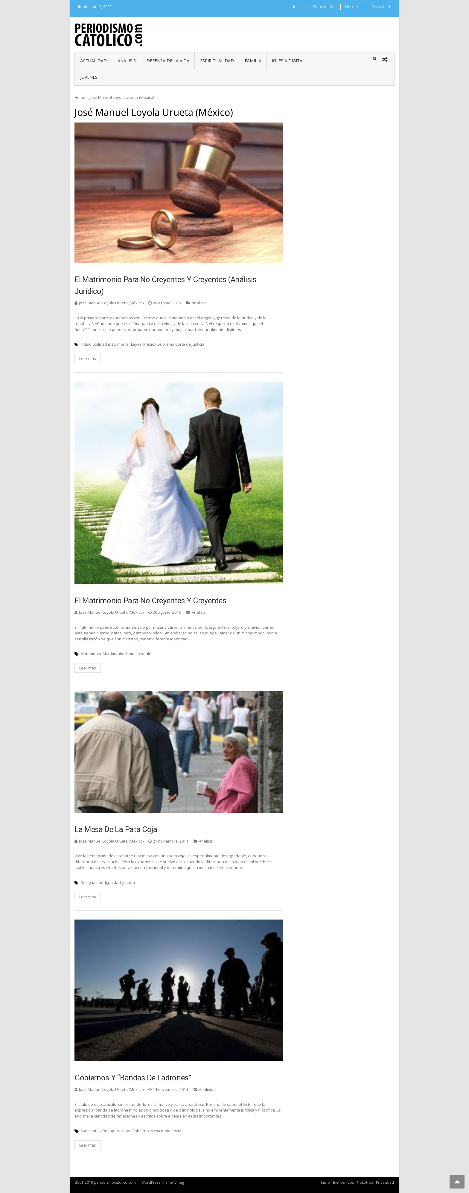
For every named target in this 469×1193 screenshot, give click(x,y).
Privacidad (380, 6)
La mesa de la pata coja (115, 829)
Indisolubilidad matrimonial (105, 344)
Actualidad (93, 60)
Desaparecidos (116, 1130)
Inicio (298, 6)
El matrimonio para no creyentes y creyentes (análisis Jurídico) (165, 285)
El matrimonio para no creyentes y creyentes (150, 600)
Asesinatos (90, 1130)
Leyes (136, 344)
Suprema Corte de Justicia (181, 344)
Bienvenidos (324, 6)
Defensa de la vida (168, 60)
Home (79, 97)
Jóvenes (89, 77)
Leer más (87, 358)
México (149, 344)
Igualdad (113, 882)
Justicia (128, 882)
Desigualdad (91, 882)
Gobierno (140, 1130)
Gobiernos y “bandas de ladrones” (132, 1077)
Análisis (127, 60)
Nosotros (353, 6)
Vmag (179, 1182)
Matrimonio (90, 653)
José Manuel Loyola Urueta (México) (111, 303)
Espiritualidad (217, 60)
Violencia (173, 1130)
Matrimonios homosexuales (128, 653)
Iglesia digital (288, 60)
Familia (253, 60)
